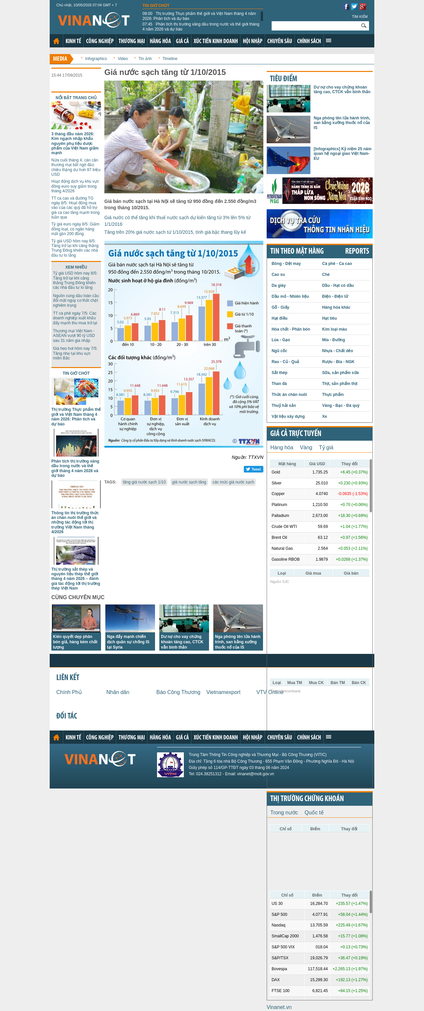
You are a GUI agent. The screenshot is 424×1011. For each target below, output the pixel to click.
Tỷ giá (326, 447)
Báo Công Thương (178, 692)
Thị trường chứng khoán (307, 799)
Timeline (170, 58)
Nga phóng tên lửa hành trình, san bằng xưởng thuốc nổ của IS (237, 642)
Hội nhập (252, 41)
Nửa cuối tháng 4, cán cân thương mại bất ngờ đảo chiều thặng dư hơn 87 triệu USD (75, 167)
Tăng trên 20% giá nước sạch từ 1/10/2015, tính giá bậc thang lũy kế (175, 232)
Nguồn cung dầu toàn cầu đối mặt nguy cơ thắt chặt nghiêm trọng (76, 300)
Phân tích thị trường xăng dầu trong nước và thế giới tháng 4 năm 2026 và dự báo (200, 26)
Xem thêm (328, 40)
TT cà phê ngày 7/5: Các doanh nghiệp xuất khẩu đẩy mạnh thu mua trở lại (75, 318)
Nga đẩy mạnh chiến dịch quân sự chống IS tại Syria (128, 642)
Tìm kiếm (360, 17)
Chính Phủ (69, 692)
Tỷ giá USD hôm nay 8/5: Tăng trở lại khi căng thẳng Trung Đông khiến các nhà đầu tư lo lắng (74, 248)
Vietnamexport (223, 692)
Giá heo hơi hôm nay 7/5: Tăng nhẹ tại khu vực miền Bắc (75, 353)
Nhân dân (117, 692)
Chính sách (309, 41)
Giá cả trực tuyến (295, 434)
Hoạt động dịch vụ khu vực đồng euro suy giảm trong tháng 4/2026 (75, 186)
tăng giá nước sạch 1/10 (144, 482)
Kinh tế (73, 41)
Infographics (96, 58)
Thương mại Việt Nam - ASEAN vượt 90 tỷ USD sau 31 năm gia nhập (74, 336)
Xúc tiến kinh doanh (216, 41)
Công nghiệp (100, 41)
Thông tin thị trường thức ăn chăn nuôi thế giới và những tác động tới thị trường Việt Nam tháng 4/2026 (75, 523)
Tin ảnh (145, 58)
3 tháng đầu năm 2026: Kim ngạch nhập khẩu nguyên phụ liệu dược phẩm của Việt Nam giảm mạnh (74, 144)
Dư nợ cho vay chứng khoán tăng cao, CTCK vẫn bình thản (182, 642)
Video (123, 58)
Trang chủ (56, 41)
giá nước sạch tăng (189, 482)
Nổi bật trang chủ (76, 97)
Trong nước (284, 812)
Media (60, 59)
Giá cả (182, 41)
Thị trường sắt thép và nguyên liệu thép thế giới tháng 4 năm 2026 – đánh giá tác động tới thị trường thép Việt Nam (75, 579)
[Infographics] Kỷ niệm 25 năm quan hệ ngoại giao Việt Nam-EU (342, 154)
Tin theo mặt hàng (297, 252)
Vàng (306, 447)
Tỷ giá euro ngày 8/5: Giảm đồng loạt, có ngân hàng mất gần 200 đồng (75, 229)
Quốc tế (314, 812)
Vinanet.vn (279, 1007)
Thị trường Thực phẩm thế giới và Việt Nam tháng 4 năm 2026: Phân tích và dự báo (199, 16)
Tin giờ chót (156, 5)
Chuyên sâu (279, 41)
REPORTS (357, 252)
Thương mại (132, 41)
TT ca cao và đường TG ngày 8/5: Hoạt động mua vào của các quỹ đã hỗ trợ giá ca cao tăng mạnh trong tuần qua (75, 208)
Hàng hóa (160, 41)
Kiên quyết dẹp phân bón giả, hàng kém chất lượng (75, 642)
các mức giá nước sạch (233, 482)
